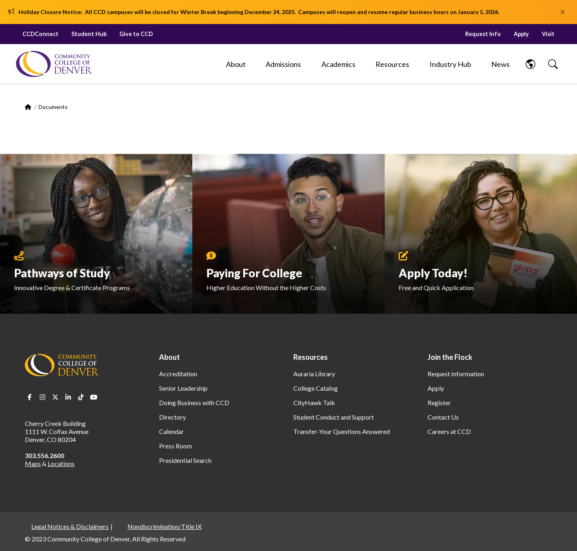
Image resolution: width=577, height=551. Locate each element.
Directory (172, 417)
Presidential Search (185, 460)
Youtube (94, 397)
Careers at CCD (449, 431)
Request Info (483, 33)
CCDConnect (40, 33)
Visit (548, 33)
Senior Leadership (183, 388)
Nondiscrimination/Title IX (164, 526)
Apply (521, 33)
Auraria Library (314, 373)
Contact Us (443, 417)
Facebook (29, 397)
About (169, 357)
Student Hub (89, 33)
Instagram (42, 397)
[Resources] (392, 64)
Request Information (456, 373)
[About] (236, 64)
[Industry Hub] (450, 64)
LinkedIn (68, 397)
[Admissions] (283, 64)
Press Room (175, 446)
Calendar (171, 431)
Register (439, 402)
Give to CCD (136, 33)
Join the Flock (450, 357)
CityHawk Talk (314, 402)
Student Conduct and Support (333, 417)
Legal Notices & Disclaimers (70, 526)
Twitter (55, 397)
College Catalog (315, 388)
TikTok (81, 397)
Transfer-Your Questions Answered (341, 431)
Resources (310, 357)
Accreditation (178, 373)
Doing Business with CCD (194, 402)
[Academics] (338, 64)
